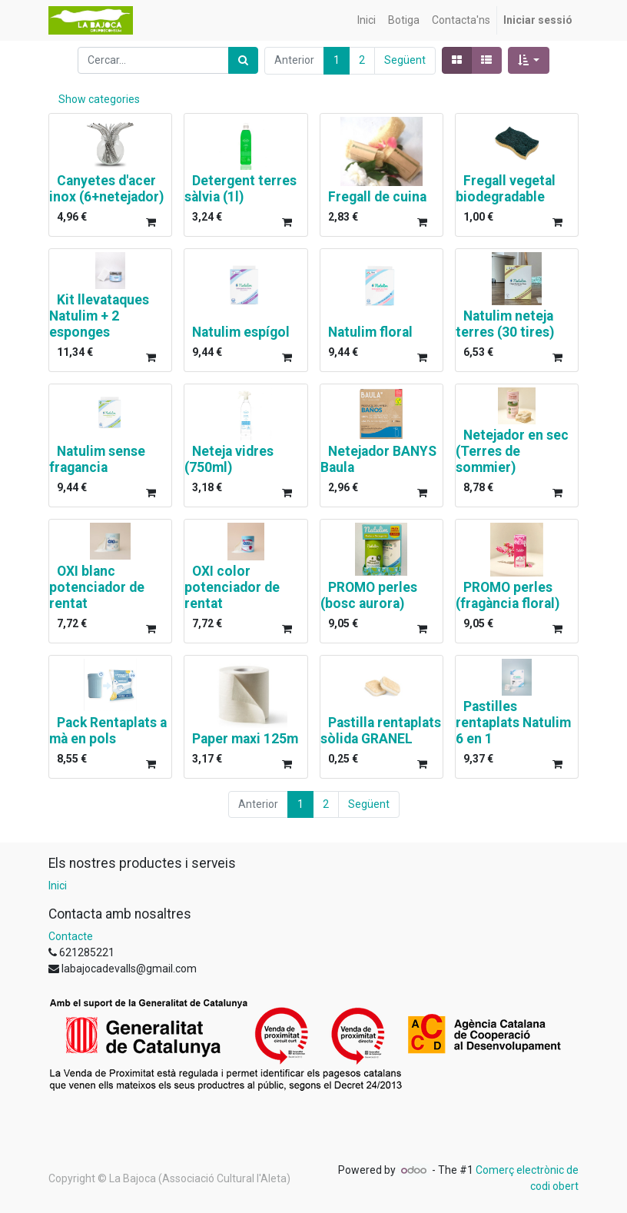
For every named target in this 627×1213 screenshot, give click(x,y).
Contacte (70, 936)
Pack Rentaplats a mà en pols (108, 730)
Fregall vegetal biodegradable (506, 188)
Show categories (99, 99)
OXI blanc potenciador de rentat (96, 587)
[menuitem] (366, 20)
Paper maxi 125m (245, 738)
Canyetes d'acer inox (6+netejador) (106, 188)
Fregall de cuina (377, 196)
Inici (57, 885)
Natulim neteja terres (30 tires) (505, 324)
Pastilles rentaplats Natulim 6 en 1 (513, 722)
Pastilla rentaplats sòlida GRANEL (380, 730)
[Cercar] (243, 60)
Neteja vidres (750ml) (229, 459)
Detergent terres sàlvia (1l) (240, 188)
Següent (405, 60)
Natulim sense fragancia (97, 459)
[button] (529, 60)
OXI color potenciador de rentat (232, 587)
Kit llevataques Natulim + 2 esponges (99, 316)
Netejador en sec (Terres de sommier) (512, 451)
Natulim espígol (241, 332)
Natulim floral (370, 332)
